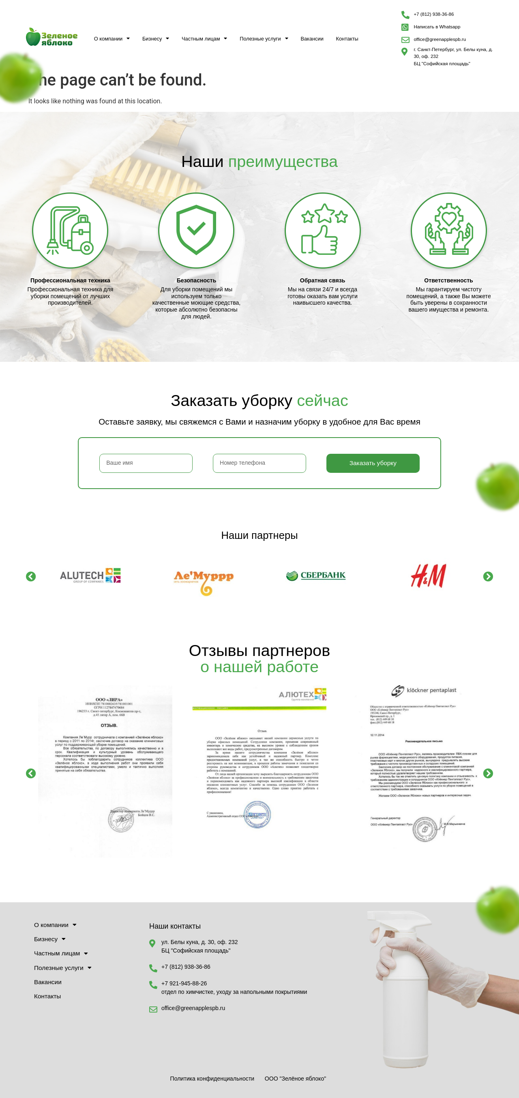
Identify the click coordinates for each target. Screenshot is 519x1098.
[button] (31, 576)
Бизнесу (155, 38)
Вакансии (311, 39)
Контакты (347, 39)
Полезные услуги (264, 38)
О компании (112, 38)
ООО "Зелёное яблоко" (295, 1078)
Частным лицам (204, 38)
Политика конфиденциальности (212, 1078)
